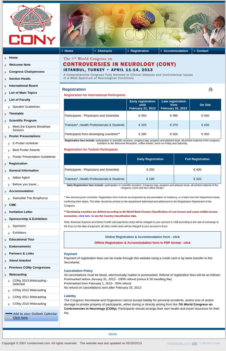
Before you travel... (26, 184)
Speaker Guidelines (26, 106)
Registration (140, 51)
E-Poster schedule (25, 143)
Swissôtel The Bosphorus (30, 198)
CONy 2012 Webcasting (29, 290)
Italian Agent (21, 177)
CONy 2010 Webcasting (29, 303)
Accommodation (176, 51)
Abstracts (105, 51)
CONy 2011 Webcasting (29, 297)
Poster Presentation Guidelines (34, 156)
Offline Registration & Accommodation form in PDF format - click (143, 242)
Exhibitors (19, 232)
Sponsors (19, 226)
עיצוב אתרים (211, 343)
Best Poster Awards (26, 150)
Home (69, 51)
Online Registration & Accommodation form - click (142, 237)
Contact (202, 51)
